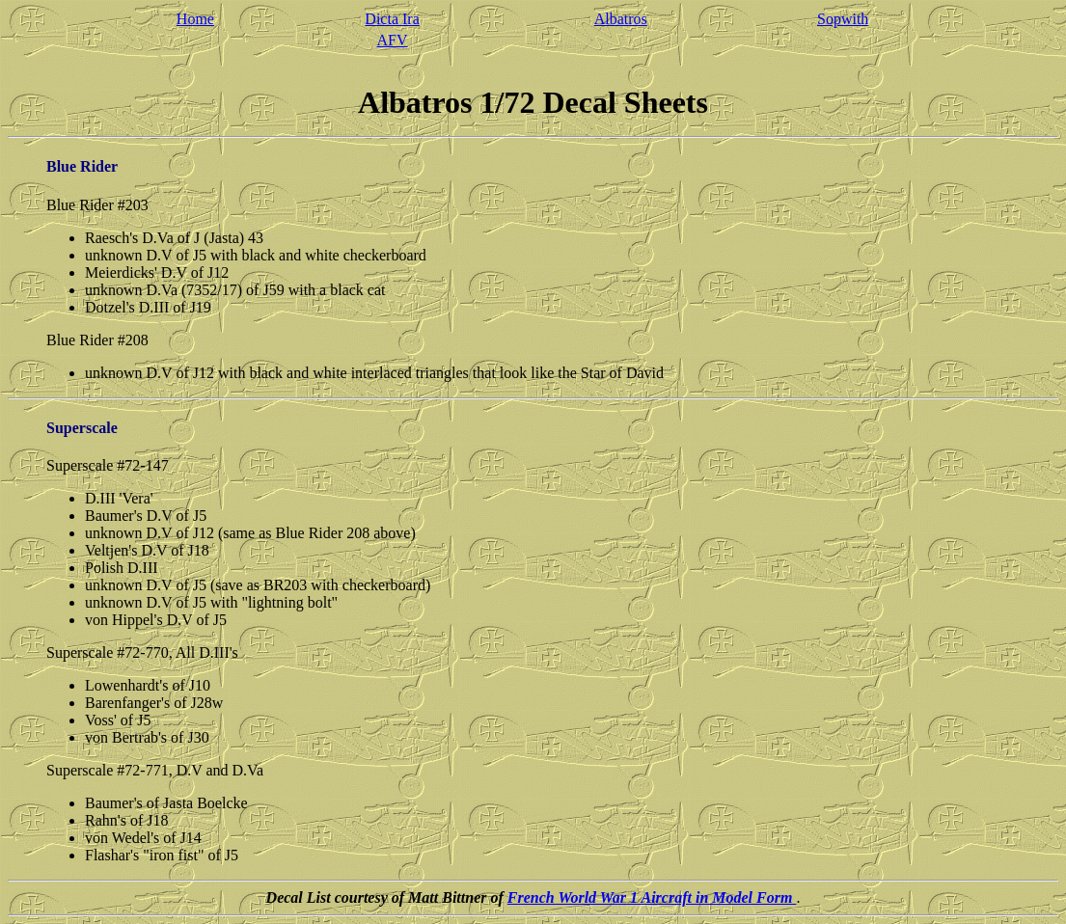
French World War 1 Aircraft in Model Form (652, 897)
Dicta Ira (392, 19)
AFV (392, 40)
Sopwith (842, 19)
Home (195, 19)
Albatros (620, 19)
